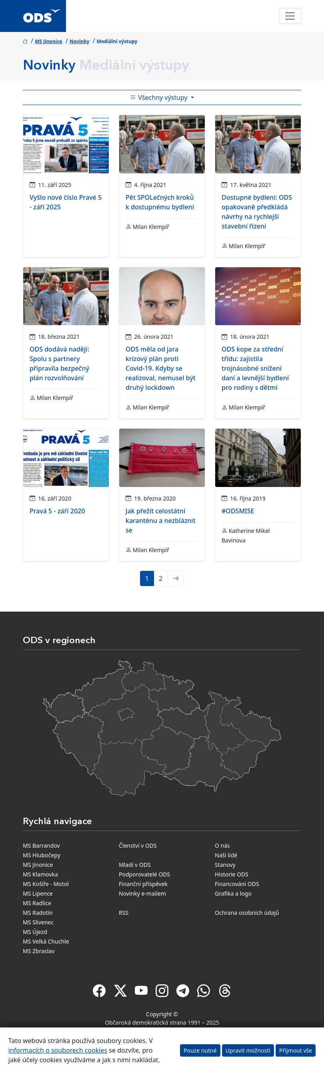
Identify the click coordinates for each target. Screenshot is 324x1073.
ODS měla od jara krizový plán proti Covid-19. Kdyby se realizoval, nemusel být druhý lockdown (161, 368)
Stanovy (225, 864)
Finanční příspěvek (143, 884)
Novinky (80, 41)
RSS (123, 912)
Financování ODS (237, 884)
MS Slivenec (38, 922)
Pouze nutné (200, 1050)
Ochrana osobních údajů (247, 912)
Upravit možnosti (248, 1050)
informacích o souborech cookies (57, 1050)
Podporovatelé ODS (144, 874)
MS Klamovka (40, 874)
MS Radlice (37, 903)
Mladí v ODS (135, 864)
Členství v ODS (138, 845)
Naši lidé (226, 855)
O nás (222, 845)
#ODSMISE (238, 511)
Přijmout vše (295, 1050)
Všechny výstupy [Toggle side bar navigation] (159, 97)
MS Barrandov (41, 845)
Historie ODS (231, 874)
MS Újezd (35, 932)
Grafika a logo (233, 893)
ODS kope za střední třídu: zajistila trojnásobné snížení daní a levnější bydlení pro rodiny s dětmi (255, 368)
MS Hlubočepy (41, 855)
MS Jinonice (48, 41)
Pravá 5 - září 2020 (57, 511)
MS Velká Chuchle (46, 941)
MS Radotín (38, 912)
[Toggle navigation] (290, 16)
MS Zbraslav (38, 951)
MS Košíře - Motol (46, 884)
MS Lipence (38, 893)
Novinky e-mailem (142, 893)
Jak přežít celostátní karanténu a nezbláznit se (161, 521)
